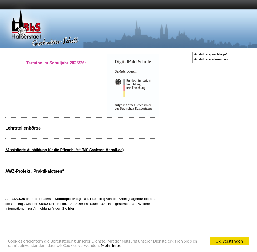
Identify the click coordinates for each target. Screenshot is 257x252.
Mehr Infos (111, 246)
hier (71, 208)
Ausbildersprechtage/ (210, 54)
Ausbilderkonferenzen (211, 59)
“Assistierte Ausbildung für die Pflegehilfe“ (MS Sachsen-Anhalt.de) (64, 150)
